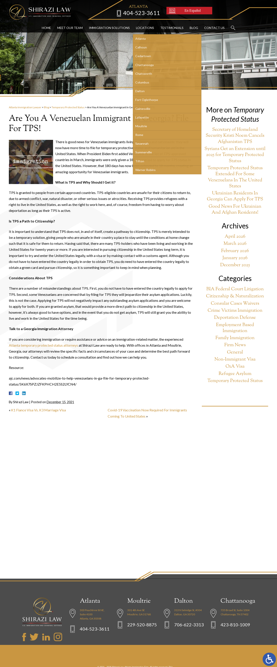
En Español (189, 10)
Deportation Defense (235, 318)
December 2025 (235, 265)
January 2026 (234, 258)
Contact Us (214, 27)
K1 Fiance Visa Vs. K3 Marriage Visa (38, 410)
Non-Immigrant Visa (235, 360)
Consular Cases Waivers (235, 304)
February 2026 (235, 251)
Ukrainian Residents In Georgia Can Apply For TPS (235, 196)
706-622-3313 (189, 638)
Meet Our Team (70, 27)
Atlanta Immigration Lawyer (25, 107)
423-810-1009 (235, 638)
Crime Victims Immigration (235, 311)
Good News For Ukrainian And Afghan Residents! (235, 210)
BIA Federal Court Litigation (235, 289)
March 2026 (235, 244)
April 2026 (235, 237)
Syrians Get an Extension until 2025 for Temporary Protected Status (235, 155)
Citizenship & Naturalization (235, 296)
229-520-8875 (142, 638)
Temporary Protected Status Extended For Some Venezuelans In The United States (235, 177)
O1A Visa (235, 367)
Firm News (235, 345)
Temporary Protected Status (68, 107)
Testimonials (171, 27)
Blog (194, 27)
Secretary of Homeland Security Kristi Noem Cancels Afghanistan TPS (235, 136)
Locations (145, 27)
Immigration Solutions (109, 27)
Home (46, 27)
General (235, 352)
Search (233, 27)
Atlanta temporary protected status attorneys (43, 345)
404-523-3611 (138, 12)
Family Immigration (235, 338)
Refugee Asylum (235, 374)
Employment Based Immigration (235, 328)
